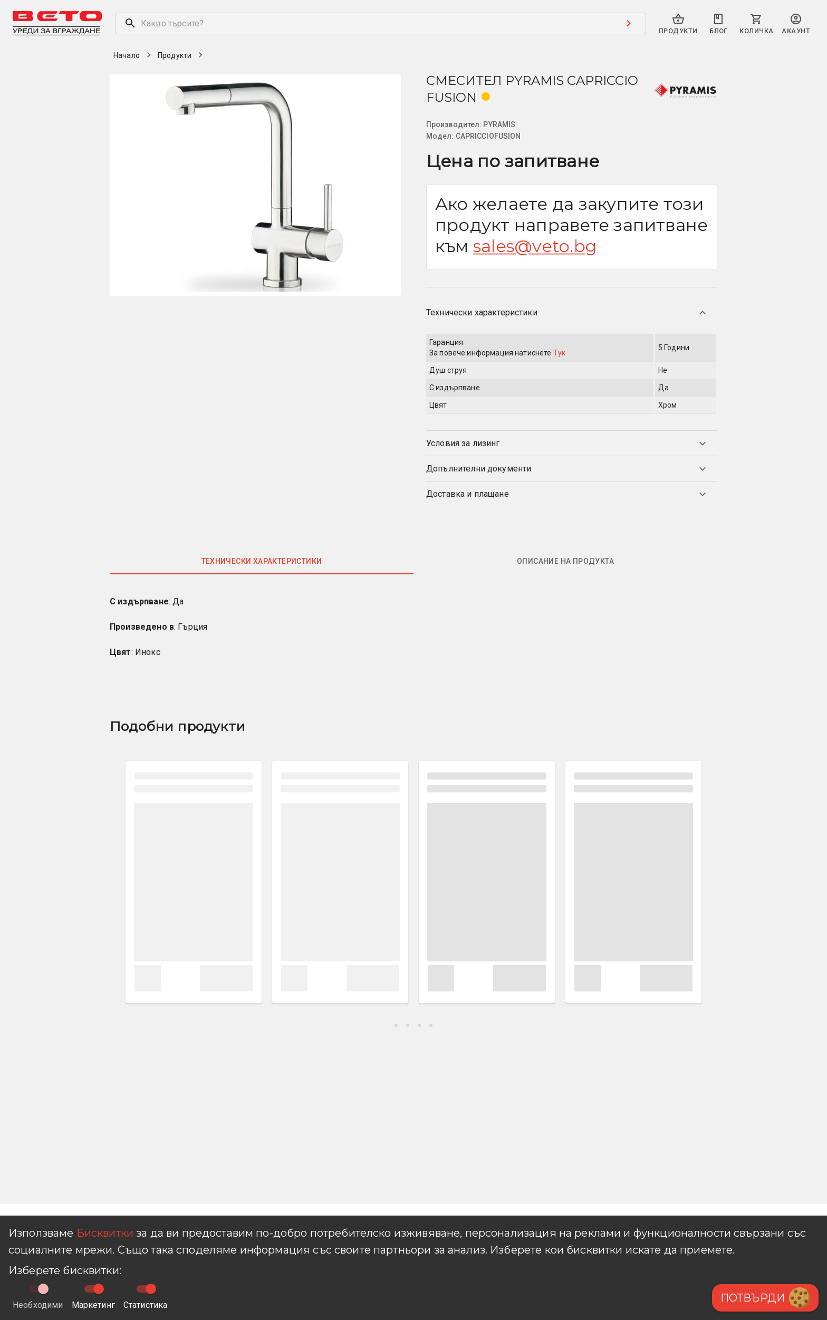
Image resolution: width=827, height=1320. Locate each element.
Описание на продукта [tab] (565, 561)
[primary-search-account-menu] (795, 24)
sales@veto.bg (535, 246)
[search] (364, 23)
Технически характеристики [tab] (261, 561)
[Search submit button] (629, 23)
